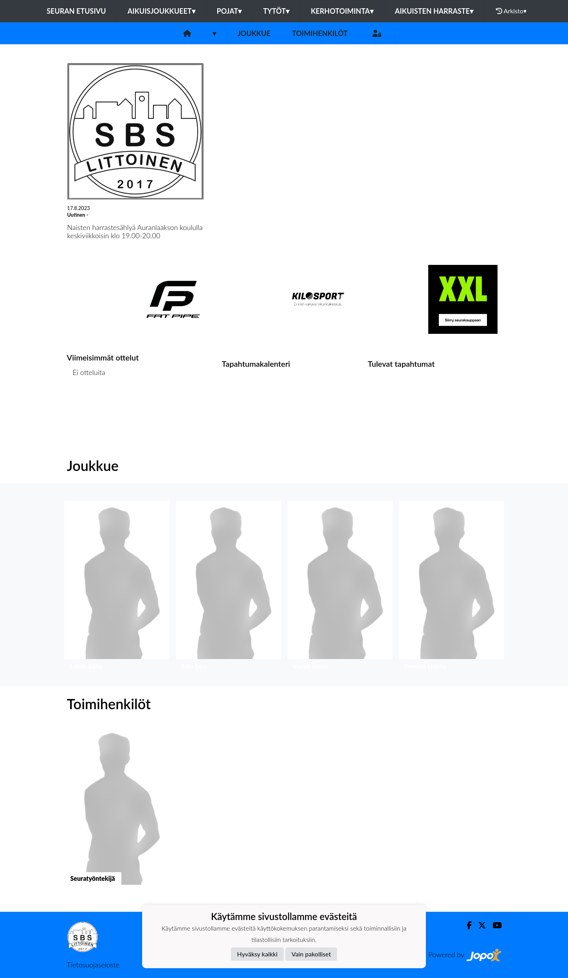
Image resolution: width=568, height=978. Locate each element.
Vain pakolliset (311, 954)
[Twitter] (479, 925)
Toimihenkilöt (320, 33)
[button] (117, 587)
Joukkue (254, 33)
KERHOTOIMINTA (342, 11)
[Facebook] (466, 925)
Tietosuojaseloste (93, 964)
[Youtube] (493, 925)
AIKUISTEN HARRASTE (434, 11)
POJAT (229, 11)
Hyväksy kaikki (257, 954)
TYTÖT (276, 11)
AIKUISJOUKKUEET (161, 11)
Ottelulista (86, 402)
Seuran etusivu (76, 11)
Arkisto (511, 11)
